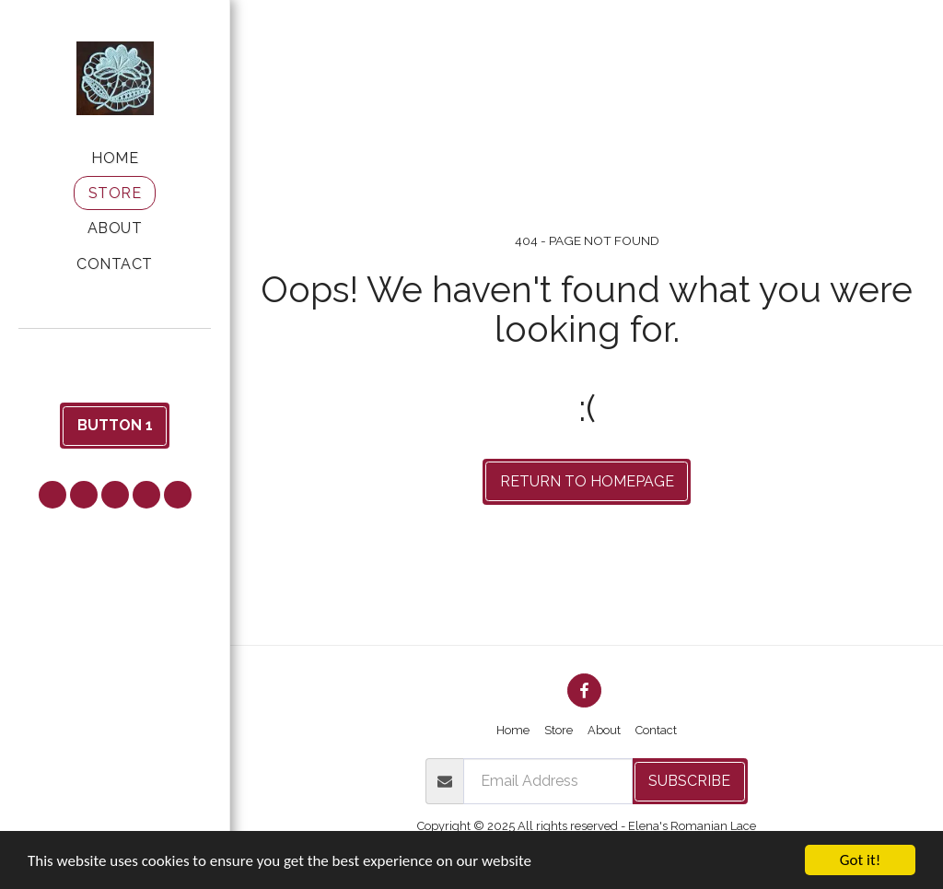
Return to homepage (587, 481)
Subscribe (689, 781)
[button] (115, 353)
